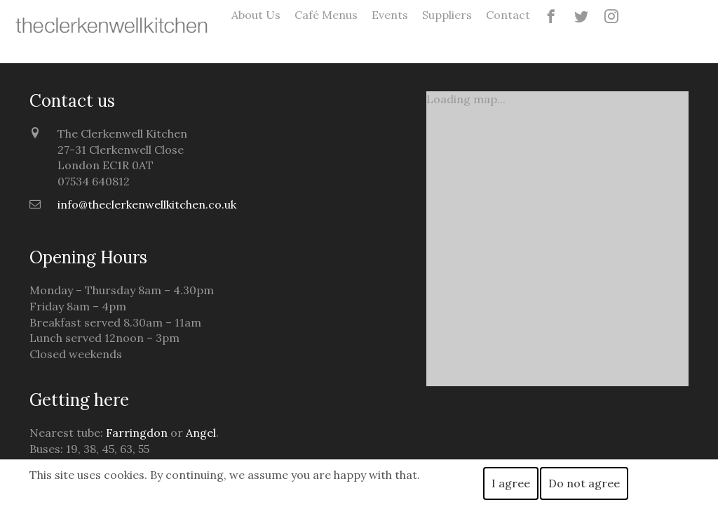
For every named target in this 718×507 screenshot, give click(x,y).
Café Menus (326, 15)
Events (390, 15)
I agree (511, 483)
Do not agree (584, 483)
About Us (255, 15)
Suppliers (447, 15)
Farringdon (137, 433)
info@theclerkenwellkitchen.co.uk (146, 204)
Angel (201, 433)
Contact (508, 15)
